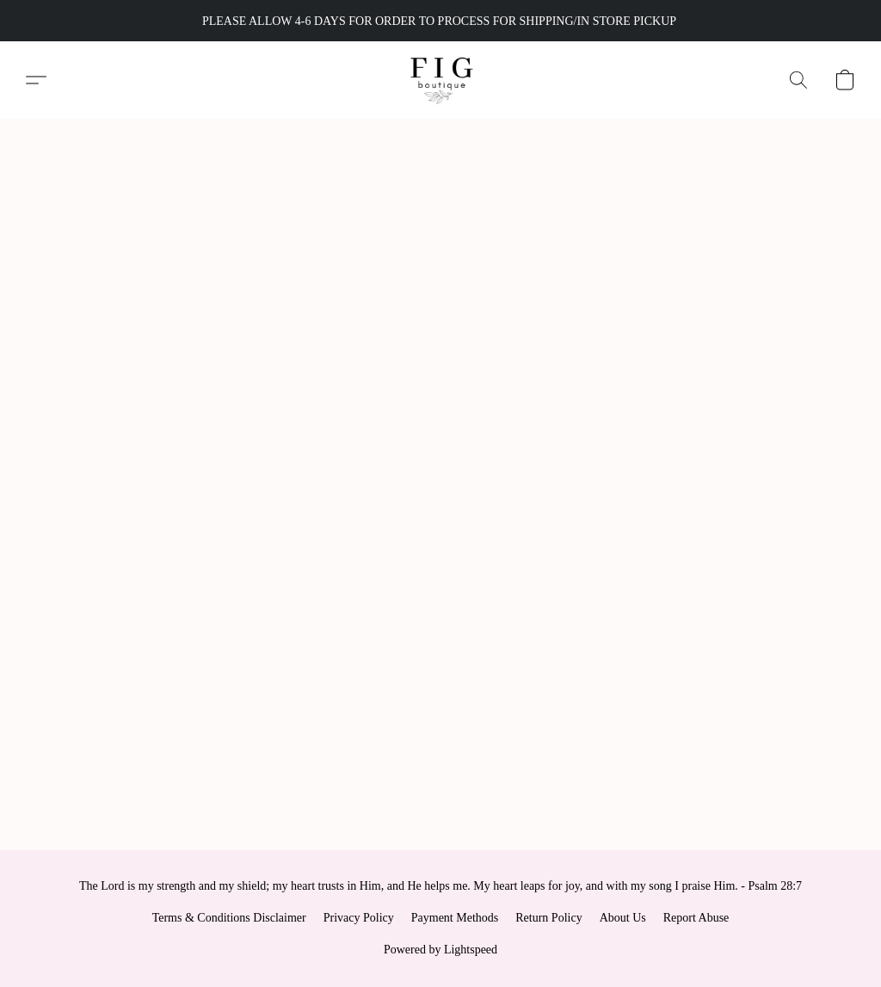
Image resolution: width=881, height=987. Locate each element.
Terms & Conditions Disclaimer (229, 917)
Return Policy (548, 917)
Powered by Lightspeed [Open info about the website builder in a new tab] (440, 949)
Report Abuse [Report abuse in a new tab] (696, 917)
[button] (441, 80)
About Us (623, 917)
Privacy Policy (358, 917)
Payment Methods (455, 917)
